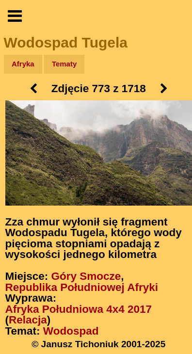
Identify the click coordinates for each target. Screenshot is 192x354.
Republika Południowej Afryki (81, 287)
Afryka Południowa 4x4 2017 (78, 309)
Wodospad (71, 331)
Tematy (64, 64)
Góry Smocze (86, 276)
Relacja (28, 320)
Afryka (23, 64)
